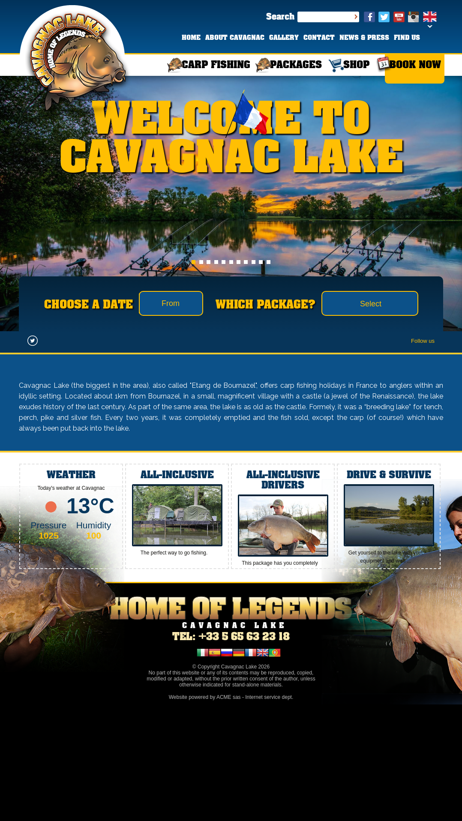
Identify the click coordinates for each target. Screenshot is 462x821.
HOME (191, 38)
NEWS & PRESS (364, 38)
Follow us (423, 341)
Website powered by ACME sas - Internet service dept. (231, 697)
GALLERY (284, 38)
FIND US (407, 38)
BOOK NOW (415, 65)
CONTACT (319, 38)
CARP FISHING (216, 65)
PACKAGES (296, 65)
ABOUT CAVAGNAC (234, 38)
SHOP (356, 65)
